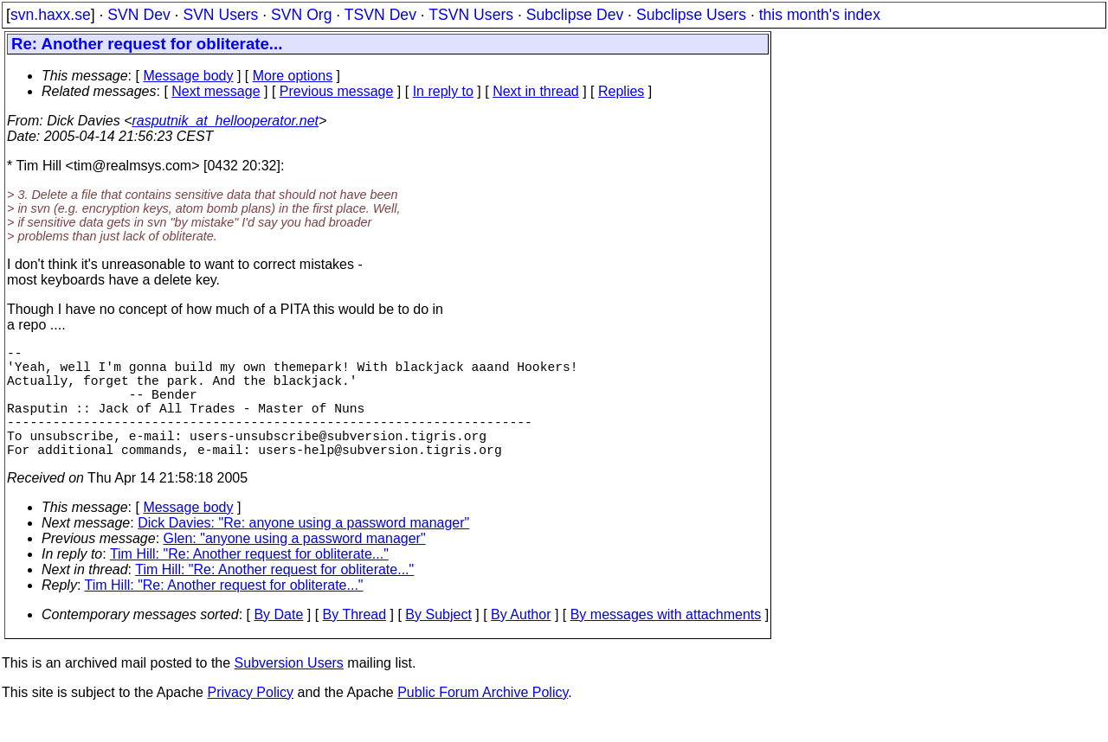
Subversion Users (289, 690)
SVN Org (301, 14)
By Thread (355, 642)
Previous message (337, 91)
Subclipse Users (691, 14)
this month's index (819, 14)
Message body (188, 75)
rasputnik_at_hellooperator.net (225, 120)
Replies (621, 91)
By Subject (438, 642)
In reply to (443, 91)
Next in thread (536, 91)
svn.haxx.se (50, 14)
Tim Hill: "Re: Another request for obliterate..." (249, 581)
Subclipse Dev (574, 14)
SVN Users (220, 14)
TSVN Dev (380, 14)
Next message (215, 91)
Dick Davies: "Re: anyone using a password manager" (303, 550)
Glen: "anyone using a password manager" (295, 566)
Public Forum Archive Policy (482, 720)
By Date (278, 642)
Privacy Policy (250, 720)
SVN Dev (138, 14)
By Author (521, 642)
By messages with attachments (666, 642)
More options (293, 75)
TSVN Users (470, 14)
